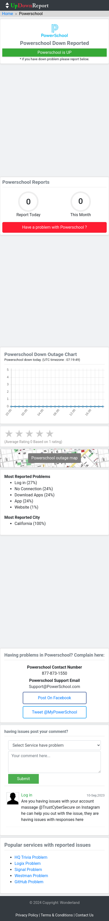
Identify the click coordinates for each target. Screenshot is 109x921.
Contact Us (85, 915)
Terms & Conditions (57, 915)
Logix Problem (28, 863)
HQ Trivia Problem (31, 857)
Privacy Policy (27, 915)
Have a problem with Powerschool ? (54, 227)
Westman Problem (31, 875)
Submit (23, 778)
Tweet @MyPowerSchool (54, 712)
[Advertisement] (54, 120)
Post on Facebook (54, 697)
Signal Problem (28, 869)
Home (7, 13)
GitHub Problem (29, 881)
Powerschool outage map (54, 458)
